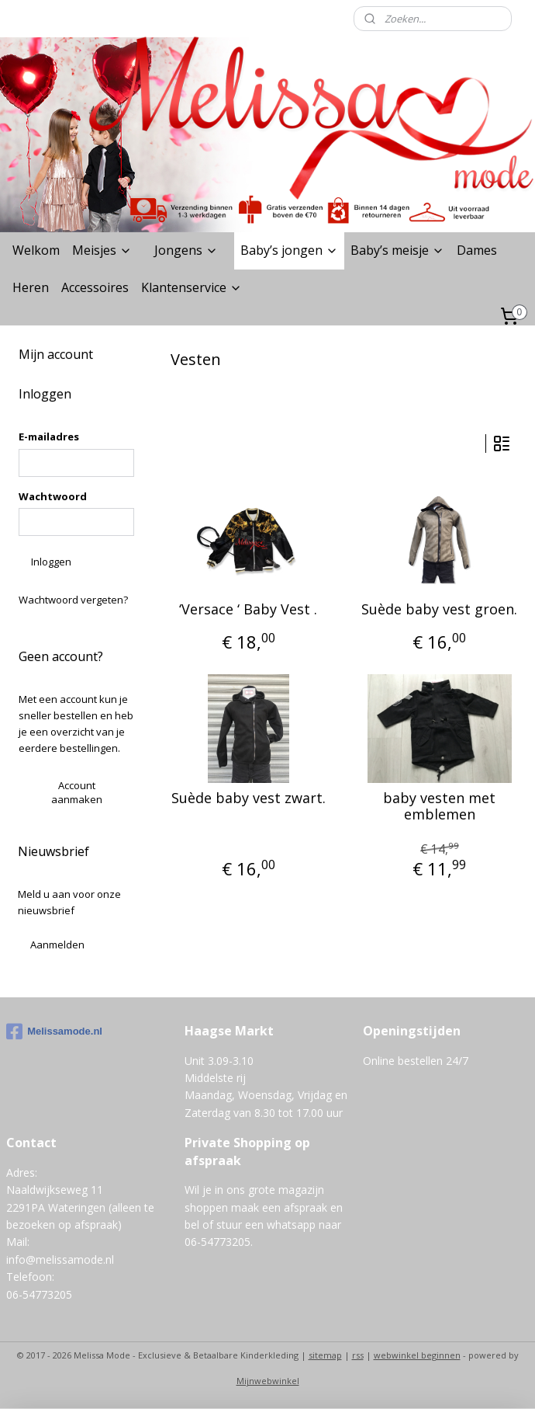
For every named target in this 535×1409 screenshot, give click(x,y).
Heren (30, 287)
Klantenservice (191, 287)
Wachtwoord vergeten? (73, 600)
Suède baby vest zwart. (248, 798)
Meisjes (102, 250)
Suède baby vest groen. (439, 609)
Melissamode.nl (54, 1031)
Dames (477, 250)
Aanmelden (57, 945)
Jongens (186, 250)
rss (358, 1355)
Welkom (36, 250)
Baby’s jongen (289, 250)
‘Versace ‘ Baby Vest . (248, 609)
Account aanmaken (76, 792)
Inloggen (51, 562)
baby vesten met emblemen (439, 806)
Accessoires (95, 287)
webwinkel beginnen (417, 1355)
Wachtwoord (53, 496)
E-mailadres (49, 437)
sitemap (325, 1355)
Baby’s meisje (397, 250)
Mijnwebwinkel (267, 1380)
